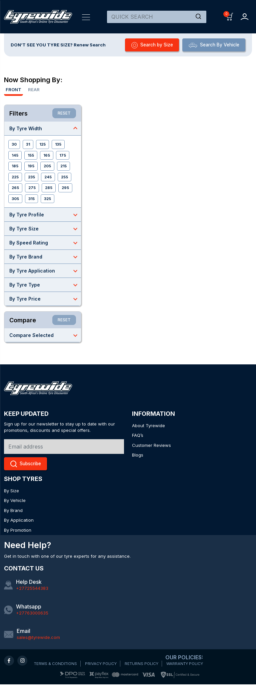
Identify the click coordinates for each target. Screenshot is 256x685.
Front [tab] (13, 90)
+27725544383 (32, 588)
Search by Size (146, 45)
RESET (64, 113)
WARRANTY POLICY (191, 664)
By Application (19, 520)
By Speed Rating (45, 243)
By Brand (13, 511)
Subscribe (27, 464)
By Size (11, 491)
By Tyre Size (45, 229)
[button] (230, 16)
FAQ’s (137, 435)
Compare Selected (45, 335)
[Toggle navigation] (86, 17)
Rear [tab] (34, 90)
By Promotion (17, 530)
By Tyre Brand (45, 257)
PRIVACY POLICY (103, 664)
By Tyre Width (45, 128)
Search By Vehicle (211, 45)
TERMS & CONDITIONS (56, 664)
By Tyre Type (45, 285)
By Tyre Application (45, 271)
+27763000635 (32, 613)
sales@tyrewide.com (38, 638)
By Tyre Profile (45, 215)
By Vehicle (15, 501)
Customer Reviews (151, 445)
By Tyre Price (45, 299)
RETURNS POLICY (146, 664)
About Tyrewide (148, 426)
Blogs (137, 455)
